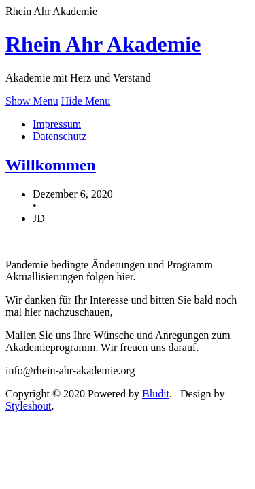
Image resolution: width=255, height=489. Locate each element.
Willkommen (50, 165)
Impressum (57, 124)
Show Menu (31, 101)
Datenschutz (59, 136)
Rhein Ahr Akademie (103, 44)
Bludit (155, 393)
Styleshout (28, 406)
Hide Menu (85, 101)
